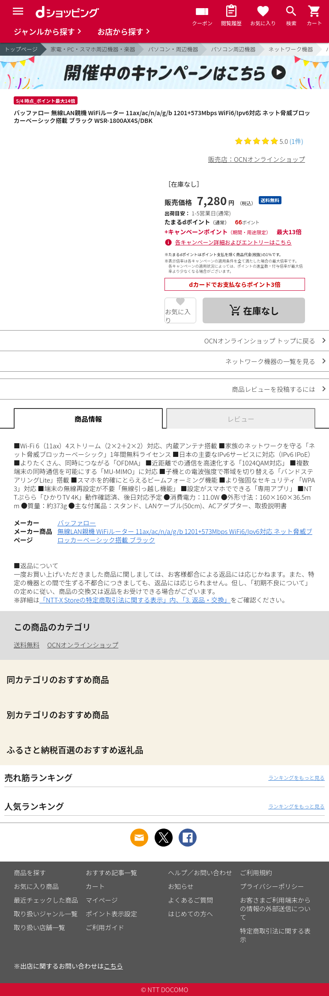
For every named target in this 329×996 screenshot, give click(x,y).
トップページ (21, 49)
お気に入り (178, 315)
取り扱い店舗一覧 (39, 927)
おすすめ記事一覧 (111, 872)
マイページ (102, 899)
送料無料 (26, 644)
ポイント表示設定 (111, 913)
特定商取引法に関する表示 (275, 935)
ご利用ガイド (105, 927)
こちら (113, 965)
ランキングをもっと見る (296, 777)
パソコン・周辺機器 (173, 49)
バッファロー (76, 522)
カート (95, 886)
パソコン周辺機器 (233, 49)
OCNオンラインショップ (82, 644)
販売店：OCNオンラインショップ (256, 159)
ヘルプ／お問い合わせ (200, 872)
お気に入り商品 (36, 886)
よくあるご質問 (190, 899)
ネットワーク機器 (291, 49)
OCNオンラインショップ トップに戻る (259, 340)
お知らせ (181, 886)
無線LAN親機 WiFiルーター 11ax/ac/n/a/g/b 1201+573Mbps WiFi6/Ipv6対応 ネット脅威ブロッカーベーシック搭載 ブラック (184, 535)
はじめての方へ (190, 913)
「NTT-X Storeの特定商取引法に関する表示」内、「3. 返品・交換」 (134, 599)
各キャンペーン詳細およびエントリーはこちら (233, 242)
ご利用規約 (256, 872)
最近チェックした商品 (46, 899)
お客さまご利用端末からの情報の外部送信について (275, 908)
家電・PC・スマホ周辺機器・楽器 (93, 49)
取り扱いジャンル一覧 (46, 913)
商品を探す (30, 872)
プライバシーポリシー (272, 886)
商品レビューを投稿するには (273, 389)
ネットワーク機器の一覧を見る (270, 361)
